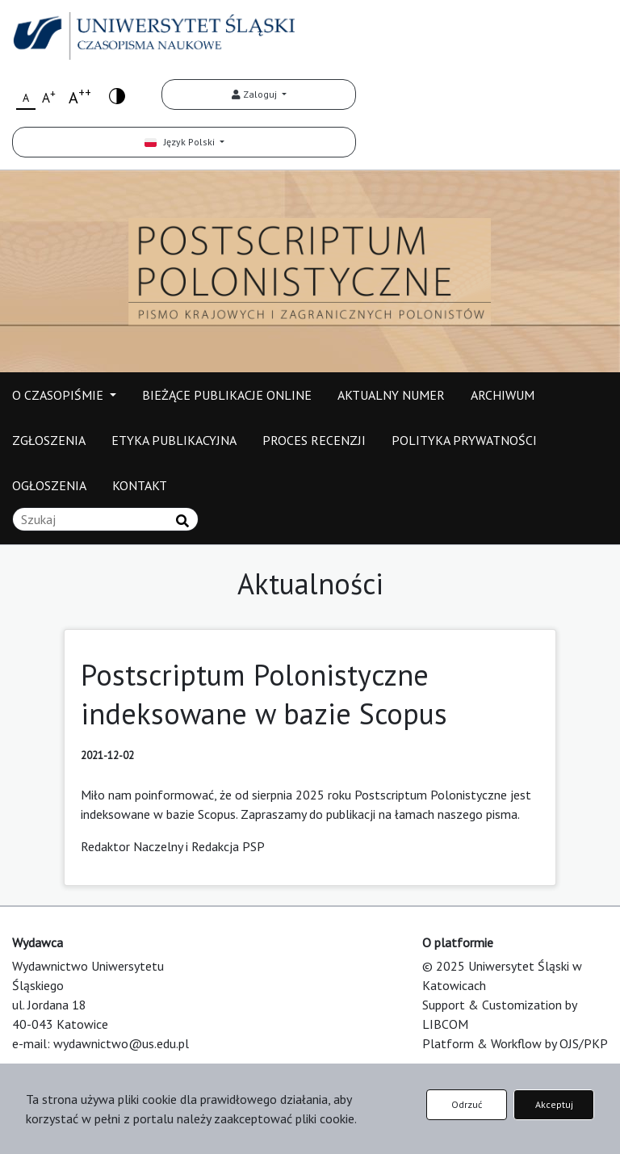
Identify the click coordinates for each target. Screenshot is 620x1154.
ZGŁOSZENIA (49, 440)
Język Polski (181, 142)
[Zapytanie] (105, 519)
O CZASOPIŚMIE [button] (59, 395)
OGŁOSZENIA (49, 485)
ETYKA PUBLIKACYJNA (174, 440)
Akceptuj (554, 1104)
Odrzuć (466, 1104)
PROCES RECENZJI (314, 440)
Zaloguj (255, 94)
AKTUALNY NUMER (391, 395)
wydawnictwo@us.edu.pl (121, 1043)
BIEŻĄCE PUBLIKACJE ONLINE (227, 395)
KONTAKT (139, 485)
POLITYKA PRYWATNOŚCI (464, 440)
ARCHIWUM (502, 395)
